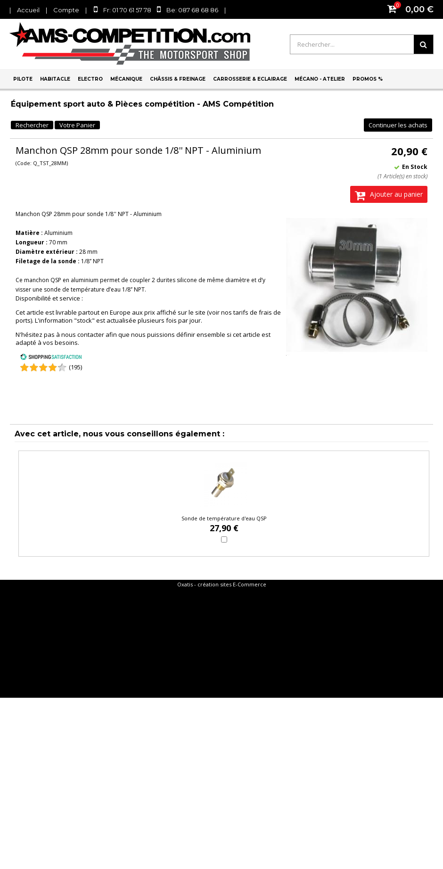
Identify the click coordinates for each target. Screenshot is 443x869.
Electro (90, 79)
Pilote (23, 79)
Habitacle (55, 79)
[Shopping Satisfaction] (51, 358)
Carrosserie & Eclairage (250, 79)
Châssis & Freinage (177, 79)
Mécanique (126, 79)
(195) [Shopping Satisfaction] (75, 367)
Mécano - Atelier (320, 79)
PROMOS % (368, 79)
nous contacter (82, 334)
